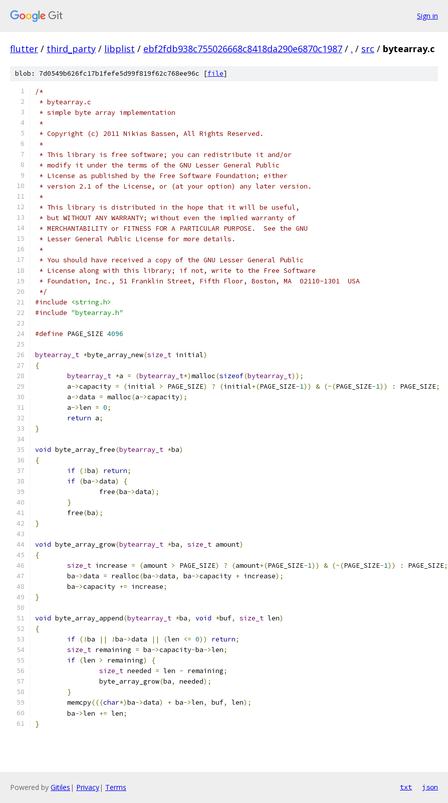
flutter (24, 49)
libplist (119, 49)
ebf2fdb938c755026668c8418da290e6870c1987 (242, 49)
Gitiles (60, 787)
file (215, 73)
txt (406, 786)
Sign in (427, 16)
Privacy (87, 787)
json (430, 786)
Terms (115, 787)
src (367, 49)
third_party (71, 49)
